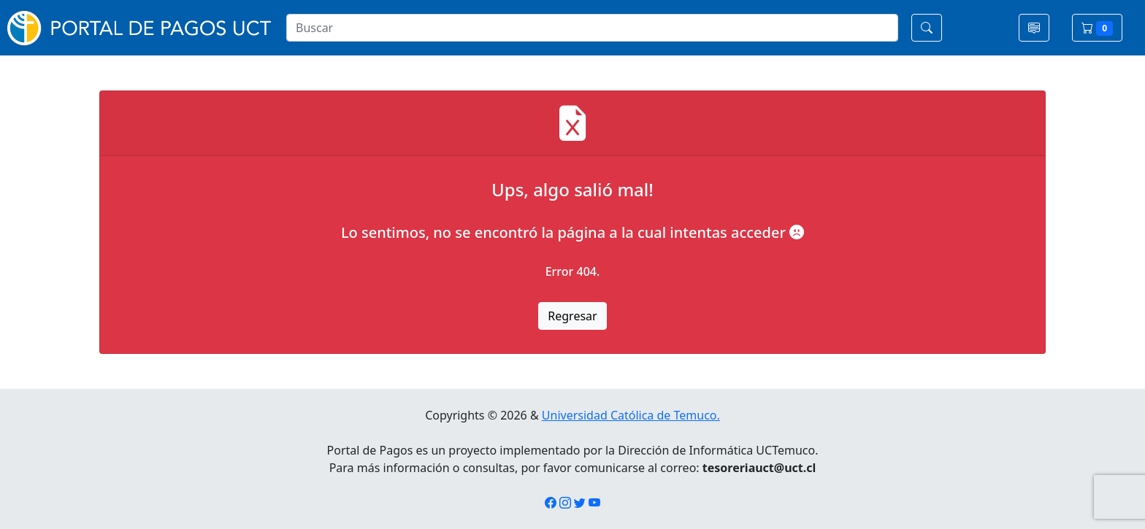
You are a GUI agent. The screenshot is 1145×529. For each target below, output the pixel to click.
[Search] (592, 28)
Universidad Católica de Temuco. (631, 415)
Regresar (572, 316)
